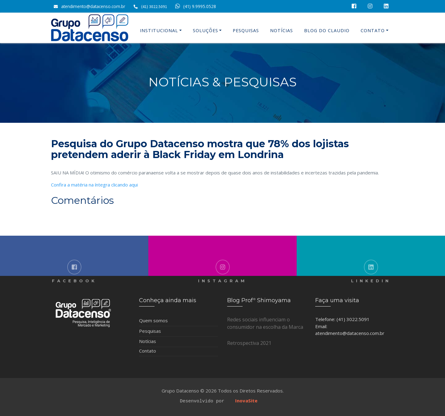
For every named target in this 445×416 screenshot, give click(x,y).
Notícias (281, 30)
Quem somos (153, 320)
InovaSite (246, 400)
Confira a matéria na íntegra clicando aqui (94, 185)
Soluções (205, 30)
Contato (373, 30)
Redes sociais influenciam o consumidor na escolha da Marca (265, 323)
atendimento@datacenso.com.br (93, 6)
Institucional (159, 30)
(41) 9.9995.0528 (194, 6)
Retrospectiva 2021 (249, 343)
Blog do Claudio (327, 30)
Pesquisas (246, 30)
